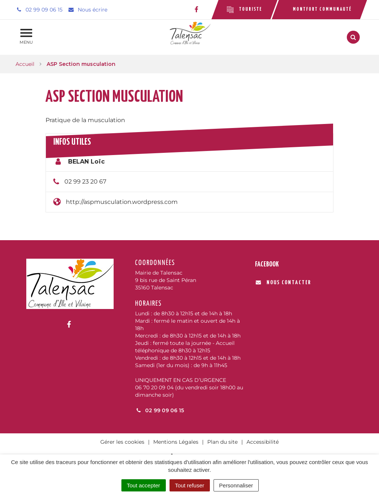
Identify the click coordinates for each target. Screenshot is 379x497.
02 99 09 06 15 (159, 410)
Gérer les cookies (122, 442)
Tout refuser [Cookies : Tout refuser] (189, 485)
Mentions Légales (175, 442)
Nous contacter (283, 282)
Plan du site (222, 442)
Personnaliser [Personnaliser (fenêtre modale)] (236, 485)
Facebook (267, 264)
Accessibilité (262, 442)
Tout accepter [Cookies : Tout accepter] (143, 485)
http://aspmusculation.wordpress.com (122, 201)
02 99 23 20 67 (85, 181)
